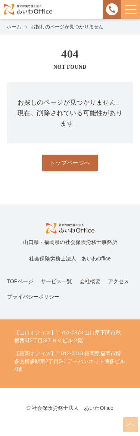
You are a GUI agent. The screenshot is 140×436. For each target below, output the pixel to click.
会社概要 (90, 281)
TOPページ (20, 281)
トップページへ (70, 163)
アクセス (118, 281)
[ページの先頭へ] (130, 424)
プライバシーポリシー (33, 297)
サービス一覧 (56, 281)
